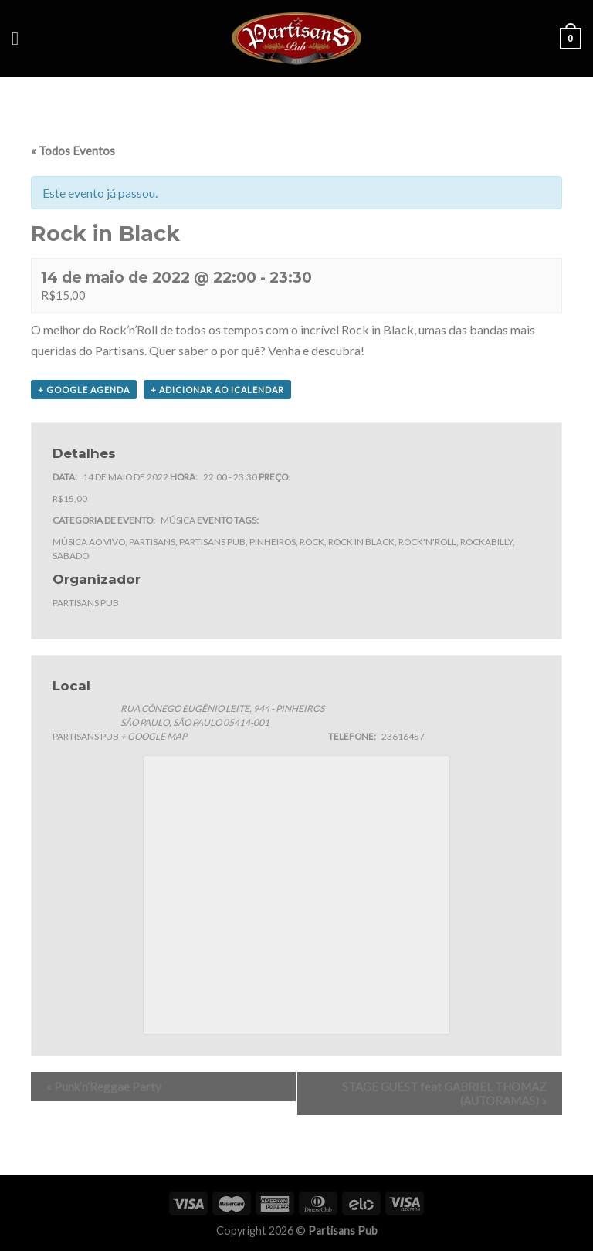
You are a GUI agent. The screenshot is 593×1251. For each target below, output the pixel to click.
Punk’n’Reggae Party (103, 1086)
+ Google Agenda (84, 390)
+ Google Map (153, 736)
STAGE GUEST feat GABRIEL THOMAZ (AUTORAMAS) (444, 1093)
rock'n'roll (427, 542)
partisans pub (212, 542)
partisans (152, 542)
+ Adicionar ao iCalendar (217, 390)
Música (178, 520)
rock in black (361, 542)
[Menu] (21, 38)
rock (312, 542)
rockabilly (486, 542)
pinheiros (272, 542)
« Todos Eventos (73, 151)
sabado (71, 555)
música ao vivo (89, 542)
